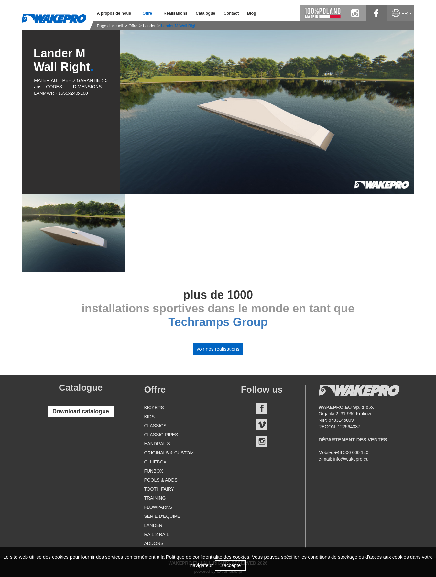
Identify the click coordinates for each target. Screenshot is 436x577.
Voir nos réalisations (218, 349)
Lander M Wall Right (179, 26)
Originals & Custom (169, 452)
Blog (251, 13)
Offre (132, 26)
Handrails (157, 443)
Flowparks (158, 507)
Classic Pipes (161, 434)
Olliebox (155, 461)
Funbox (153, 471)
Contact (231, 13)
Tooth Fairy (159, 489)
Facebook (261, 408)
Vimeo (261, 424)
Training (155, 498)
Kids (149, 416)
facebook (376, 13)
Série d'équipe (162, 516)
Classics (155, 425)
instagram (355, 13)
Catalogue (205, 13)
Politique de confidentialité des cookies (207, 557)
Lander (149, 26)
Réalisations (175, 13)
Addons (153, 543)
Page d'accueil (110, 26)
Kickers (154, 407)
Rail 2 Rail (156, 534)
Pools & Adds (160, 480)
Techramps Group (217, 322)
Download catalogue (80, 411)
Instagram (261, 441)
